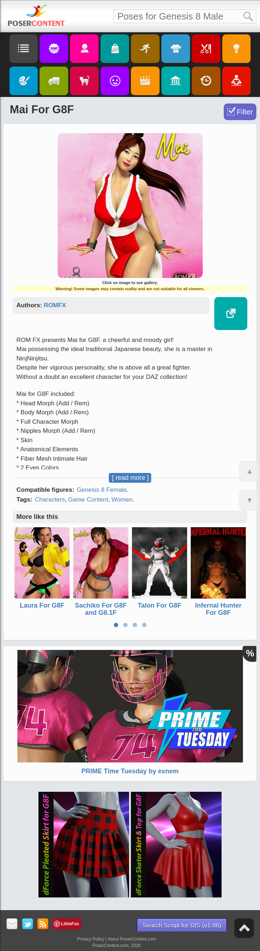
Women (121, 499)
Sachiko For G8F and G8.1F (101, 609)
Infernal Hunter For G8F (218, 609)
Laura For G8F (42, 605)
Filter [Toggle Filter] (245, 112)
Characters (50, 499)
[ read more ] (130, 477)
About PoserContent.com (131, 939)
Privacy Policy (90, 939)
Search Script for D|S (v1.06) (182, 925)
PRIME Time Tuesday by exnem (129, 771)
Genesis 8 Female (102, 489)
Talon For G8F (160, 605)
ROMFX (55, 305)
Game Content (88, 499)
